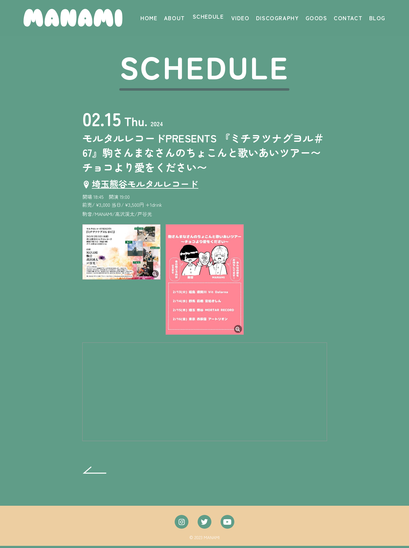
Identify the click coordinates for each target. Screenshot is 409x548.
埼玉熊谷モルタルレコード (147, 185)
